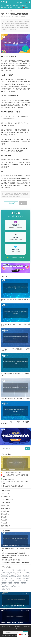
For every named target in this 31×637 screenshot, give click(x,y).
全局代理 (3, 505)
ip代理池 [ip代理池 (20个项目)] (24, 570)
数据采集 (3, 7)
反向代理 (3, 511)
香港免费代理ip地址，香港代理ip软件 (13, 486)
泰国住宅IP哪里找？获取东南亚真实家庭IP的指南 (15, 562)
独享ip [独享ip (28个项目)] (10, 583)
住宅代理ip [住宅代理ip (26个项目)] (4, 578)
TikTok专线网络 (5, 499)
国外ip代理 (4, 514)
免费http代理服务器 (8, 479)
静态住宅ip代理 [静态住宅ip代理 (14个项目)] (6, 589)
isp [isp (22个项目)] (8, 572)
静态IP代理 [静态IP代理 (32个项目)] (10, 586)
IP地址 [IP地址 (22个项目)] (3, 572)
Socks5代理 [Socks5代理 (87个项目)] (20, 572)
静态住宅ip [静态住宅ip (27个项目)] (18, 586)
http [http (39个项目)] (7, 570)
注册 (21, 2)
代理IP (13, 635)
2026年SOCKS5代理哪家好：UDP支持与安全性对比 (15, 398)
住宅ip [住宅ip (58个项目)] (19, 575)
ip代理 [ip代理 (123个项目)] (18, 570)
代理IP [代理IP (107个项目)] (27, 572)
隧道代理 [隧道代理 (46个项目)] (23, 583)
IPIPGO (3, 2)
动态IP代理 (4, 508)
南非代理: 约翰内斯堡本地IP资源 (11, 560)
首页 (2, 5)
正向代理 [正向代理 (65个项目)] (25, 581)
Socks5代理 (8, 635)
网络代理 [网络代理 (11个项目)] (16, 583)
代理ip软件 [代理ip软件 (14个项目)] (4, 575)
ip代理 (2, 493)
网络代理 (3, 523)
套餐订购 (8, 5)
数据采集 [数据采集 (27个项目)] (19, 581)
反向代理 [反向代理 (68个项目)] (4, 581)
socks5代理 (9, 11)
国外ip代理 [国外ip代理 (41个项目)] (11, 581)
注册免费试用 (10, 203)
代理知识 (17, 7)
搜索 (27, 448)
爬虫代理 (3, 520)
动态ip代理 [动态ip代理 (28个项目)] (19, 578)
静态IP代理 (4, 526)
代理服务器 (4, 502)
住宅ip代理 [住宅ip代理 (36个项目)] (26, 575)
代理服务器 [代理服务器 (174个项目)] (12, 575)
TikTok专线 (23, 5)
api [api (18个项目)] (2, 570)
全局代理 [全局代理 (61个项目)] (12, 578)
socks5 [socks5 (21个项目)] (13, 572)
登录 (18, 2)
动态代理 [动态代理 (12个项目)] (26, 578)
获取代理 (15, 5)
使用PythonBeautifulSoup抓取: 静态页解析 (13, 553)
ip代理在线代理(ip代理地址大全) (12, 472)
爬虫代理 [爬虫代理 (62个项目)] (4, 583)
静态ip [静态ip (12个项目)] (3, 586)
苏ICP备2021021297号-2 (21, 626)
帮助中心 (10, 7)
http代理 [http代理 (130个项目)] (12, 570)
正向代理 (3, 517)
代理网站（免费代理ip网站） (9, 469)
